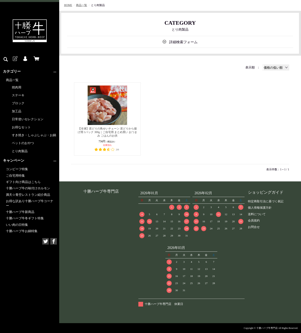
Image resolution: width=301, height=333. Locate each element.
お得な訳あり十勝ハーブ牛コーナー (29, 203)
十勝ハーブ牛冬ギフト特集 (25, 218)
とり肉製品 (20, 151)
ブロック (18, 103)
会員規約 (254, 220)
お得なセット (21, 127)
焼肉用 (16, 87)
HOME (68, 5)
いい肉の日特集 (17, 224)
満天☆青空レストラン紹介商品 (28, 194)
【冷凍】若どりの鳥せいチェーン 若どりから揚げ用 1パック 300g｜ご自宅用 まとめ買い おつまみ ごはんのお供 (107, 132)
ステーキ (18, 95)
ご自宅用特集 (15, 175)
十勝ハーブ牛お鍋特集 (22, 231)
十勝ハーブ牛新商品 (20, 212)
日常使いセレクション (27, 119)
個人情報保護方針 (260, 207)
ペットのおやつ (23, 143)
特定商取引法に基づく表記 (265, 201)
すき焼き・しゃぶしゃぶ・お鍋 (34, 135)
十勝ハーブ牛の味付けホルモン (28, 188)
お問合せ (254, 227)
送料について (257, 214)
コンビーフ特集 (17, 169)
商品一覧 (12, 80)
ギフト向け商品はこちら (23, 182)
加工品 (16, 111)
